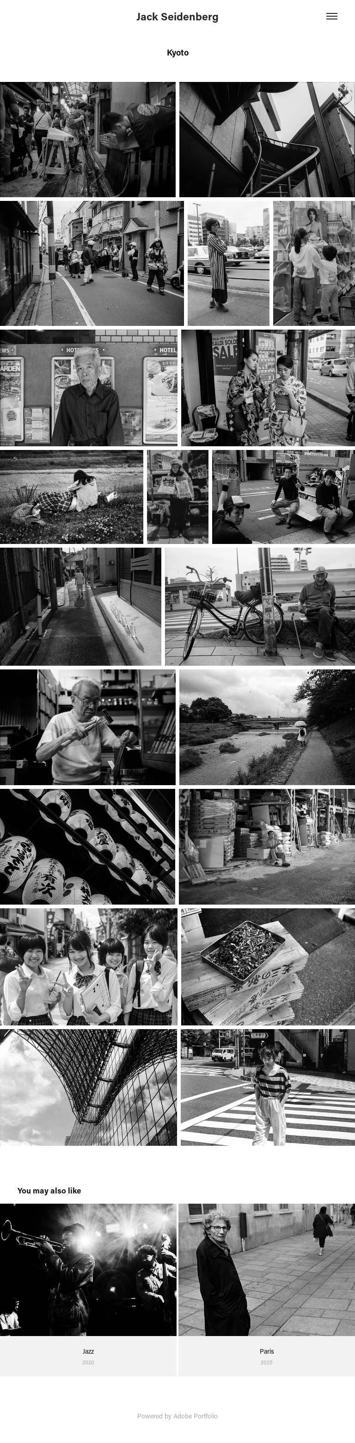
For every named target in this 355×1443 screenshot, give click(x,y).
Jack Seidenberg (177, 16)
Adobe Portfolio (195, 1416)
